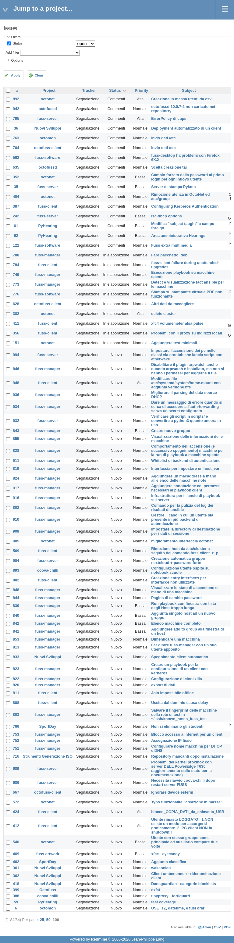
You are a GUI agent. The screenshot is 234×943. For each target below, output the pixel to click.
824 (16, 478)
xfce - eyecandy (165, 854)
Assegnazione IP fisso (171, 740)
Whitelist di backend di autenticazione (185, 461)
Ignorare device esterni (172, 792)
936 (16, 395)
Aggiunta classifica (168, 862)
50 (48, 920)
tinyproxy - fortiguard (170, 896)
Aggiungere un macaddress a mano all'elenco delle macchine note (183, 478)
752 (16, 740)
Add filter (13, 52)
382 (16, 314)
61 (16, 226)
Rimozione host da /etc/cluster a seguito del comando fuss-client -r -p (184, 551)
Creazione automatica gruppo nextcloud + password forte (178, 560)
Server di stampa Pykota (173, 187)
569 (16, 551)
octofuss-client (48, 148)
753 (16, 734)
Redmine (99, 939)
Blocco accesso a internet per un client (186, 734)
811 (16, 693)
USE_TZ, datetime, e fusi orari (178, 908)
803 (16, 715)
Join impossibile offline (172, 693)
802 (16, 507)
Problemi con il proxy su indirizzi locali (186, 333)
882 (16, 580)
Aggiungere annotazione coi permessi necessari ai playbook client (185, 488)
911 (16, 461)
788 (16, 255)
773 (16, 284)
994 (16, 355)
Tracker (89, 90)
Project (48, 90)
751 (16, 748)
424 (16, 812)
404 (16, 197)
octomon (48, 138)
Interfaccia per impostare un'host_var (185, 468)
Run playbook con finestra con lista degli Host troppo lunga (183, 606)
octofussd (47, 109)
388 (16, 896)
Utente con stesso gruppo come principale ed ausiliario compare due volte (184, 842)
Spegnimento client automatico (179, 657)
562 (16, 157)
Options (17, 60)
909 (16, 531)
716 (16, 756)
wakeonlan (161, 868)
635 (16, 167)
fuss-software (47, 157)
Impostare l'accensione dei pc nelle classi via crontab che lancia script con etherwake (186, 354)
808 (16, 703)
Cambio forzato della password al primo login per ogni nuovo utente (187, 177)
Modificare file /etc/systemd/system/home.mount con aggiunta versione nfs (186, 383)
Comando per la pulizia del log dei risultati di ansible (182, 507)
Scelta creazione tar (169, 167)
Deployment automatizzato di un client (186, 128)
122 (16, 245)
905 (16, 541)
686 (16, 782)
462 (16, 862)
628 (16, 304)
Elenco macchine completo (175, 623)
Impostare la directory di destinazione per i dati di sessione (185, 531)
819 (16, 468)
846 (16, 369)
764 (16, 148)
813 (16, 647)
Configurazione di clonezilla (176, 679)
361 (16, 868)
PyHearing (47, 226)
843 (16, 431)
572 (16, 802)
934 (16, 407)
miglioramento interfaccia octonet (182, 541)
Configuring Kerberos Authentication (184, 206)
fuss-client (47, 206)
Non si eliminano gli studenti (177, 726)
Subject (189, 90)
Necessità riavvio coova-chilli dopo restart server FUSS (183, 782)
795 (16, 118)
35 (16, 187)
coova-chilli (47, 570)
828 (16, 450)
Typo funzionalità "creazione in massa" (186, 802)
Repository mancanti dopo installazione (187, 756)
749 (16, 275)
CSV (217, 927)
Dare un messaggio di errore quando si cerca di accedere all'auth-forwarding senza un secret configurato (186, 406)
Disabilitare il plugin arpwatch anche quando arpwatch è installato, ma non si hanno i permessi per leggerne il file (187, 369)
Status (17, 43)
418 (16, 884)
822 (16, 679)
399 (16, 890)
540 (16, 842)
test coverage (163, 902)
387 (16, 206)
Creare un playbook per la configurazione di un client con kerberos (179, 669)
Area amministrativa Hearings (178, 236)
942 (16, 109)
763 (16, 138)
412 (16, 826)
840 (16, 615)
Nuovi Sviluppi (47, 128)
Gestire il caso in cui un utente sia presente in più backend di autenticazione (182, 519)
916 (16, 498)
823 (16, 669)
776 (16, 294)
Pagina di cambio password (176, 598)
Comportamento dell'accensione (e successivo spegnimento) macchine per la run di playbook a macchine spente (187, 450)
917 (16, 488)
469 (16, 854)
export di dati (163, 685)
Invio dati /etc (163, 138)
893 (16, 570)
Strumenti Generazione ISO (48, 756)
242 (16, 216)
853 (16, 639)
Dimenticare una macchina (175, 639)
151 (16, 343)
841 (16, 631)
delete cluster (163, 314)
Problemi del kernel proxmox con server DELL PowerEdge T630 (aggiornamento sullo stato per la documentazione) (181, 768)
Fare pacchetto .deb (169, 255)
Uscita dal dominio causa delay (179, 703)
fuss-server (47, 118)
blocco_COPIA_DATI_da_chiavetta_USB (187, 812)
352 (16, 177)
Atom (206, 927)
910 (16, 519)
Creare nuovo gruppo (170, 431)
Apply (15, 75)
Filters (16, 37)
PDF (227, 927)
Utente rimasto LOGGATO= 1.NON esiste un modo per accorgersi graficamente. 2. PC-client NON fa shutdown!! (182, 825)
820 (16, 685)
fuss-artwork (47, 854)
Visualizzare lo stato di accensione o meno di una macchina (184, 590)
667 (16, 792)
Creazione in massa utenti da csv (181, 99)
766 (16, 726)
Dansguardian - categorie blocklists (183, 884)
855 (16, 439)
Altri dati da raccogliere (172, 304)
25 (42, 920)
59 (16, 902)
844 (16, 598)
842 (16, 623)
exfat (155, 890)
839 (16, 606)
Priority (141, 90)
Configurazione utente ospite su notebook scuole (180, 570)
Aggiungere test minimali (174, 343)
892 (16, 99)
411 (16, 323)
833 (16, 657)
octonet (48, 99)
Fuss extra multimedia (171, 245)
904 (16, 561)
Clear (39, 75)
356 (16, 333)
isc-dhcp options (166, 216)
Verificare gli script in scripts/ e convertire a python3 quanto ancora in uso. (186, 420)
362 (16, 876)
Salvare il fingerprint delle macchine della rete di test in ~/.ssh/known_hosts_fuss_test (184, 714)
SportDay (47, 726)
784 (16, 265)
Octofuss (47, 890)
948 (16, 383)
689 (16, 768)
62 (16, 236)
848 (16, 590)
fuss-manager (47, 255)
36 (16, 128)
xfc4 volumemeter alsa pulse (177, 323)
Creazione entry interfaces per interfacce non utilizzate (178, 580)
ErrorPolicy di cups (168, 118)
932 (16, 421)
